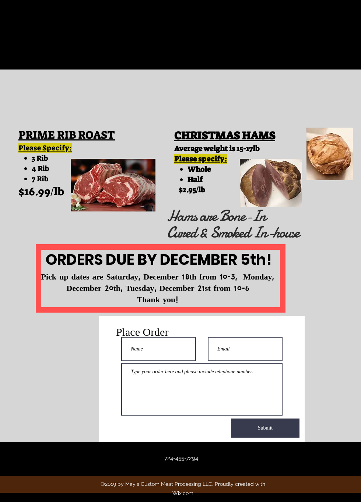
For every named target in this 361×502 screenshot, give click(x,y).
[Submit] (265, 428)
